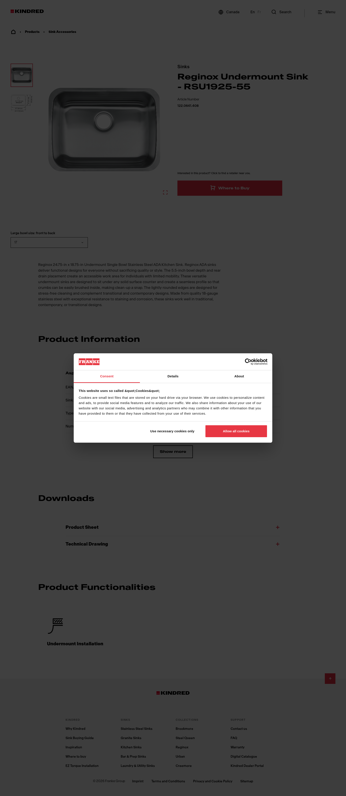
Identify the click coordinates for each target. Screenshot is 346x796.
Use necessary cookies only (172, 431)
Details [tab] (173, 376)
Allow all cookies (236, 431)
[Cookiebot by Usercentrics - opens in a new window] (248, 361)
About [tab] (239, 376)
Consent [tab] (107, 376)
